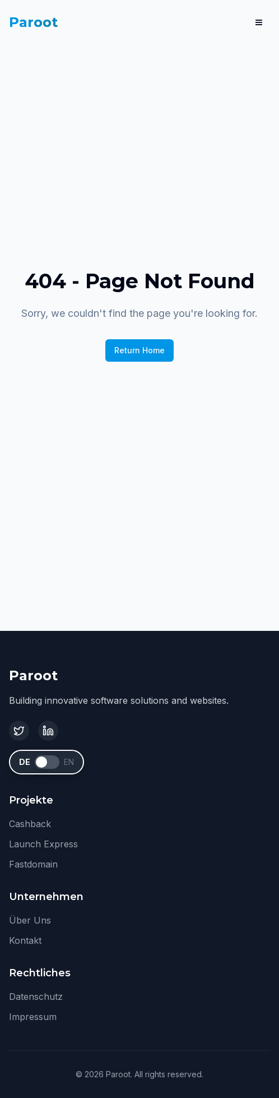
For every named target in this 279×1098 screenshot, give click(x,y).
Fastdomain (33, 864)
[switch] (47, 762)
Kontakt (25, 940)
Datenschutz (36, 996)
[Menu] (259, 22)
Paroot (33, 22)
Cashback (30, 823)
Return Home (139, 350)
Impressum (33, 1016)
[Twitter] (19, 731)
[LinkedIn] (48, 731)
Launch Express (43, 844)
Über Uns (30, 920)
